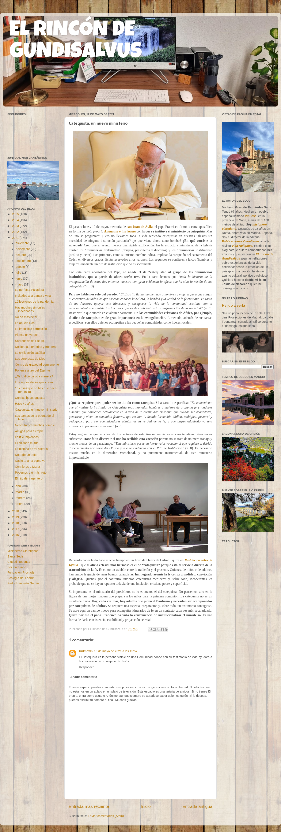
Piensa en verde (26, 334)
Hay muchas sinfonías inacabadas (30, 309)
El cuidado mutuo (26, 443)
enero (20, 503)
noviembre (23, 249)
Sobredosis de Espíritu (30, 341)
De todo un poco (26, 454)
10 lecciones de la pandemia (34, 301)
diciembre (23, 243)
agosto (21, 266)
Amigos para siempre (29, 431)
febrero (21, 498)
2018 (16, 523)
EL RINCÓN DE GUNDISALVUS (76, 42)
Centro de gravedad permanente (37, 364)
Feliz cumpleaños (27, 437)
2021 (16, 237)
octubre (21, 255)
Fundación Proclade (20, 572)
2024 (16, 220)
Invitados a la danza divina (33, 295)
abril (19, 486)
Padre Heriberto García (23, 583)
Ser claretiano (16, 567)
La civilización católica (30, 352)
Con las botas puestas (30, 397)
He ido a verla (233, 305)
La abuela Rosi (25, 323)
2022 (16, 232)
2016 (16, 535)
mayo (20, 284)
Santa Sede (15, 556)
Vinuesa (251, 216)
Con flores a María (27, 466)
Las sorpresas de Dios (30, 358)
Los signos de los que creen (34, 382)
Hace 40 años (24, 403)
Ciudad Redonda (18, 561)
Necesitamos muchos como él (35, 425)
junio (19, 278)
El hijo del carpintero (28, 478)
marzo (20, 492)
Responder (86, 667)
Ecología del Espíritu (21, 578)
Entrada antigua (197, 806)
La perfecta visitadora (29, 289)
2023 (16, 226)
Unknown (86, 651)
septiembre (24, 260)
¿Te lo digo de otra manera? (34, 376)
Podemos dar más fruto (31, 472)
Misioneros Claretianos (22, 551)
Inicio (146, 806)
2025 (16, 214)
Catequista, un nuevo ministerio (36, 409)
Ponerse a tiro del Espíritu (32, 370)
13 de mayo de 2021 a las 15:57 (115, 651)
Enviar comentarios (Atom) (106, 816)
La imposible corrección (31, 329)
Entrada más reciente (89, 806)
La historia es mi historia (31, 449)
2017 (16, 529)
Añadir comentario (83, 677)
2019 (16, 517)
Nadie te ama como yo (30, 460)
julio (19, 272)
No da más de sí (26, 317)
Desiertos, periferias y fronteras (36, 346)
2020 (16, 511)
